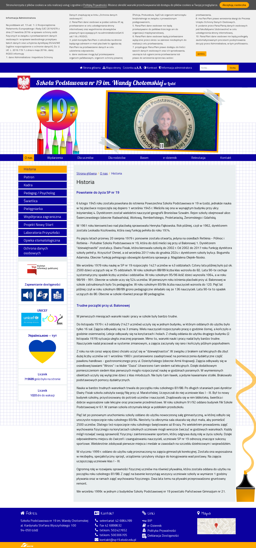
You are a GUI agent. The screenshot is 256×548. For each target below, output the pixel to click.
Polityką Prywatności (95, 5)
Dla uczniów (85, 157)
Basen (144, 157)
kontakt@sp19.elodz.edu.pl (115, 539)
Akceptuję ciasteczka (234, 5)
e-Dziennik (152, 525)
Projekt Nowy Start (38, 224)
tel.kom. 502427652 (110, 530)
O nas (28, 157)
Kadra (28, 185)
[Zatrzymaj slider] (162, 146)
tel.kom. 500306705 (110, 534)
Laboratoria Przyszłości (42, 232)
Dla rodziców (117, 157)
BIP (147, 520)
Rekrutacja (198, 157)
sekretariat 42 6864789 (113, 520)
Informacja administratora (175, 67)
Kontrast (150, 67)
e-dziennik (170, 157)
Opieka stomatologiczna (42, 240)
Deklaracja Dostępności (160, 535)
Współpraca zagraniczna (42, 216)
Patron (29, 177)
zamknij (201, 53)
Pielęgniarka (33, 208)
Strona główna (90, 67)
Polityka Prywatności (159, 530)
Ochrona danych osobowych (36, 251)
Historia (30, 169)
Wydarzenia (55, 157)
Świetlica (30, 201)
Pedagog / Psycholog (39, 193)
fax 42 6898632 (108, 525)
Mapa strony (112, 67)
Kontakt (225, 157)
